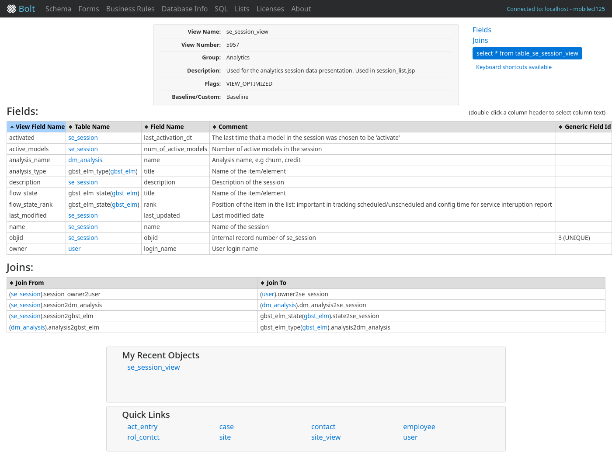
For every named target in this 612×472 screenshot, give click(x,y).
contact (323, 426)
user (74, 248)
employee (419, 426)
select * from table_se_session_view (527, 53)
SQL (221, 9)
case (226, 426)
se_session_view (153, 367)
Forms (88, 9)
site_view (326, 437)
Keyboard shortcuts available (514, 67)
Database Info (185, 9)
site (225, 437)
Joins (480, 40)
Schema (58, 9)
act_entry (142, 426)
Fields (482, 30)
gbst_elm (123, 171)
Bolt (21, 8)
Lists (242, 9)
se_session (83, 137)
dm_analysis (85, 160)
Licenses (270, 9)
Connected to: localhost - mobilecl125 (556, 9)
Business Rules (130, 9)
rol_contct (143, 437)
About (301, 9)
